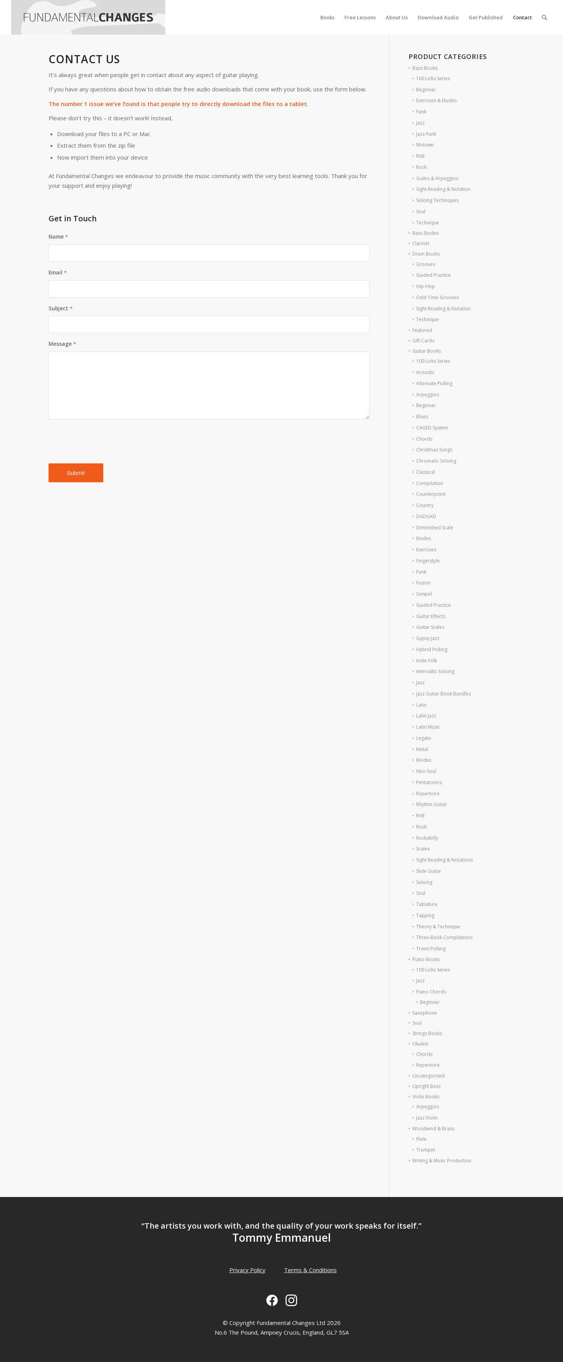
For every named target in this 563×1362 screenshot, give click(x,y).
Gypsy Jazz (427, 638)
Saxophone (424, 1013)
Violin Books (425, 1096)
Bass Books (425, 68)
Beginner (426, 89)
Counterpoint (430, 494)
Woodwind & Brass (433, 1128)
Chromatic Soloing (436, 461)
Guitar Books (426, 351)
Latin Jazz (426, 715)
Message (62, 343)
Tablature (426, 904)
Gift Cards (423, 340)
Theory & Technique (438, 926)
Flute (421, 1139)
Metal (422, 749)
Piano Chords (431, 991)
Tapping (425, 915)
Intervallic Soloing (435, 671)
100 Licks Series (433, 78)
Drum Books (426, 254)
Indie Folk (426, 660)
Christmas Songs (434, 449)
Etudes (423, 538)
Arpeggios (427, 394)
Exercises (426, 549)
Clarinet (420, 243)
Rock (421, 167)
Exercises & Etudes (436, 100)
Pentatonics (429, 782)
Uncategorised (428, 1075)
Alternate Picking (434, 383)
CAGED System (432, 427)
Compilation (429, 483)
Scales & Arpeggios (437, 178)
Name (58, 236)
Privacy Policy (247, 1270)
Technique (427, 222)
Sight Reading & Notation (443, 189)
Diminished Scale (434, 527)
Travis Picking (430, 948)
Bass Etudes (425, 233)
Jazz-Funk (426, 134)
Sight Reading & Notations (444, 860)
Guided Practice (433, 275)
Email (58, 272)
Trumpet (425, 1150)
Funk (421, 111)
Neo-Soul (426, 771)
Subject (60, 308)
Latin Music (428, 727)
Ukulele (420, 1043)
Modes (423, 760)
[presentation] (107, 442)
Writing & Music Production (441, 1160)
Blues (422, 416)
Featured (422, 330)
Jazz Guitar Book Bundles (443, 693)
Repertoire (428, 793)
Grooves (425, 264)
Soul (420, 211)
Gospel (424, 594)
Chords (424, 439)
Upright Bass (426, 1086)
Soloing (424, 882)
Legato (423, 738)
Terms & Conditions (310, 1270)
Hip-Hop (425, 286)
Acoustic (425, 372)
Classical (425, 472)
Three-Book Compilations (444, 937)
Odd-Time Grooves (437, 297)
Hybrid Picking (431, 649)
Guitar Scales (430, 627)
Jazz (420, 123)
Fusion (423, 582)
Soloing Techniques (437, 200)
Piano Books (426, 959)
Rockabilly (427, 838)
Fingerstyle (428, 560)
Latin (421, 705)
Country (425, 505)
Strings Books (427, 1033)
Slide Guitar (428, 871)
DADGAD (426, 516)
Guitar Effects (430, 616)
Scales (423, 848)
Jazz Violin (427, 1118)
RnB (420, 156)
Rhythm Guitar (431, 804)
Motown (425, 144)
